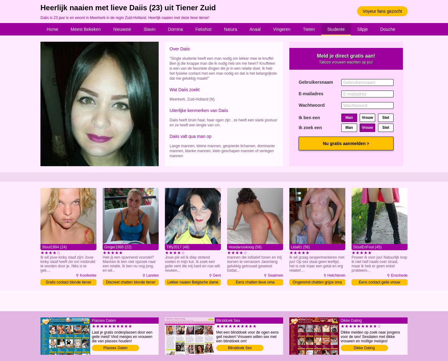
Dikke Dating (364, 348)
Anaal (255, 29)
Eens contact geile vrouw (379, 282)
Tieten (309, 29)
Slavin (149, 29)
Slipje (362, 29)
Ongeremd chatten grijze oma (317, 282)
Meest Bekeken (86, 29)
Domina (175, 29)
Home (52, 29)
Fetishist (203, 29)
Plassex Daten (115, 348)
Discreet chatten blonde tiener (130, 282)
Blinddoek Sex (240, 348)
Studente (336, 29)
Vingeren (282, 29)
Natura (230, 29)
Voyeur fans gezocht (382, 11)
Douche (387, 29)
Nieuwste (122, 29)
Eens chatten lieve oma (255, 282)
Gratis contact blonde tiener (68, 282)
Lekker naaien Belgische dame (192, 282)
